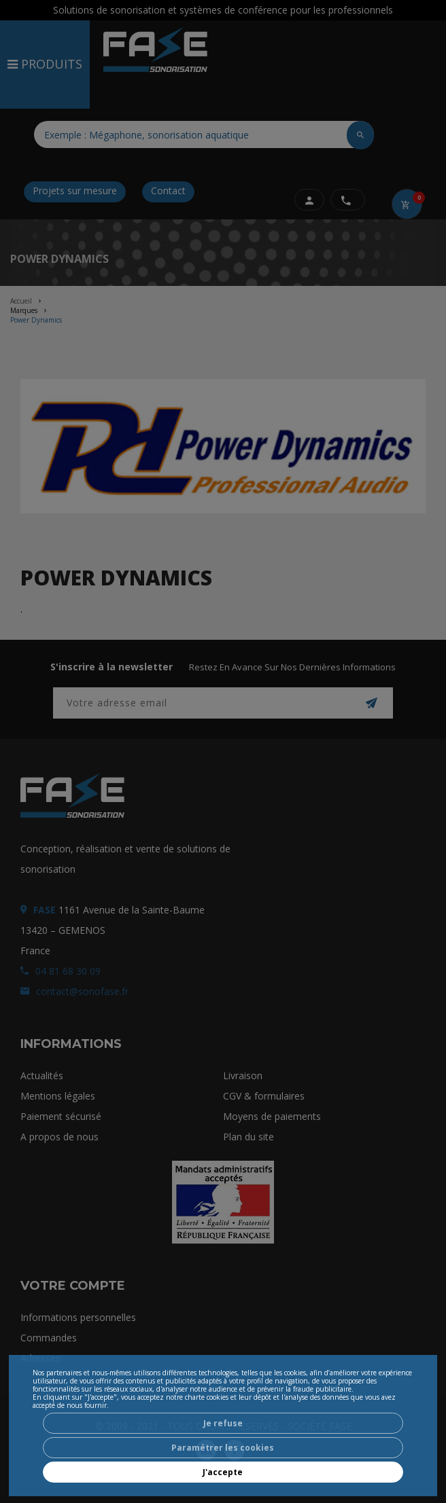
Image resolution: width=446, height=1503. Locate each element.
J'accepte (223, 1472)
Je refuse (223, 1423)
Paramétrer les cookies (222, 1447)
